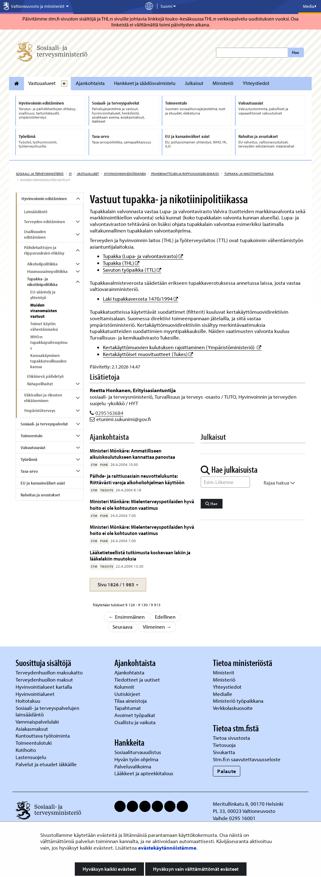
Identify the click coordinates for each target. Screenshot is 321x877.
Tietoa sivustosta (231, 737)
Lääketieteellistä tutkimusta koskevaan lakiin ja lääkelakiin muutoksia (140, 555)
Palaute (226, 771)
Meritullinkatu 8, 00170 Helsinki (248, 803)
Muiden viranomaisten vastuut (43, 310)
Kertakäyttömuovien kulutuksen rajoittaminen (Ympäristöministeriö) (182, 347)
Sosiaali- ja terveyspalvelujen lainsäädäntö (47, 711)
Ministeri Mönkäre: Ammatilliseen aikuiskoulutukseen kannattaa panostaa (132, 453)
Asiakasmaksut (32, 728)
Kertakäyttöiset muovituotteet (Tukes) (148, 354)
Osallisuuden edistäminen (35, 234)
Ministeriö (223, 83)
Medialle (223, 694)
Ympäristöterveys (39, 410)
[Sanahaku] (225, 482)
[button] (118, 584)
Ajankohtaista (90, 83)
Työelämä (29, 459)
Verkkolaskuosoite (233, 708)
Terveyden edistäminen (44, 221)
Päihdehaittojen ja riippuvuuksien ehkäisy (185, 173)
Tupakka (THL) (121, 263)
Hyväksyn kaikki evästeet (109, 869)
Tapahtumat (127, 708)
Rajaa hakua (279, 483)
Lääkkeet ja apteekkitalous (143, 773)
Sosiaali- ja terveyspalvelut (44, 424)
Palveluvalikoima (132, 766)
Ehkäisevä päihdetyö (45, 376)
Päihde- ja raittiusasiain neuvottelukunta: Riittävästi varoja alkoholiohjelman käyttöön (137, 478)
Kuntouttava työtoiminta (43, 735)
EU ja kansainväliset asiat (43, 483)
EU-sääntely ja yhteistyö (42, 294)
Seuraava (122, 626)
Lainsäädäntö (35, 211)
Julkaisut (194, 83)
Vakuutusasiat (33, 447)
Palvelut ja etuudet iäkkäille (46, 764)
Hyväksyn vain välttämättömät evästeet (196, 869)
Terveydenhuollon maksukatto (50, 672)
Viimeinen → (157, 626)
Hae (295, 52)
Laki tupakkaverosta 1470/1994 (140, 298)
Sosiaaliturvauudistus (137, 752)
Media (309, 6)
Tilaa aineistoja (130, 700)
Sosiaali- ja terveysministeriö (40, 173)
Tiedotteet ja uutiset (137, 679)
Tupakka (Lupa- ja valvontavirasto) (143, 256)
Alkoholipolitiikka (42, 264)
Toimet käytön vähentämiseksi (44, 326)
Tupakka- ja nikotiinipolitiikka (249, 173)
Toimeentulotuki (34, 742)
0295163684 (109, 413)
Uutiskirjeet (127, 694)
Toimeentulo (31, 435)
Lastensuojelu (31, 757)
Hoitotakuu (28, 700)
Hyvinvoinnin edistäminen (124, 173)
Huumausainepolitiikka (47, 271)
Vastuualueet (41, 83)
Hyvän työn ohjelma (136, 759)
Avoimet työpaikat (134, 715)
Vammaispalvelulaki (38, 721)
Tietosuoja (224, 745)
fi (70, 173)
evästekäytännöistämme (167, 847)
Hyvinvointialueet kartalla (44, 686)
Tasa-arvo (29, 471)
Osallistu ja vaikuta (135, 722)
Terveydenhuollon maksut (45, 679)
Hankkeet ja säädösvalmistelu (144, 83)
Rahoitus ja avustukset (40, 495)
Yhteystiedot (256, 83)
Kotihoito (26, 750)
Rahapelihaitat (40, 384)
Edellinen (165, 616)
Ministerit (224, 672)
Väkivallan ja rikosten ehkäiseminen (43, 397)
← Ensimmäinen (126, 616)
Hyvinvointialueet (36, 694)
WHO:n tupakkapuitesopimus (48, 342)
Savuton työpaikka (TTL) (132, 269)
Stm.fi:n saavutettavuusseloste (246, 759)
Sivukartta (224, 752)
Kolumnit (125, 686)
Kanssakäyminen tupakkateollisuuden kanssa (48, 361)
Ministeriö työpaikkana (239, 700)
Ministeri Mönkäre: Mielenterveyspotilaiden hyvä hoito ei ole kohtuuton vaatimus (142, 504)
